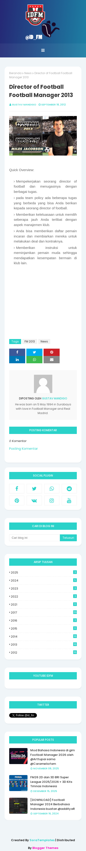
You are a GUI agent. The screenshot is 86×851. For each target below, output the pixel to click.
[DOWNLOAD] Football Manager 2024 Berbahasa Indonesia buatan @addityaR (52, 804)
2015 (44, 628)
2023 (44, 588)
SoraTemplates (42, 840)
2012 (44, 652)
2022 (44, 596)
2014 (44, 636)
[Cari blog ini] (34, 537)
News (28, 73)
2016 (44, 620)
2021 (44, 604)
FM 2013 (30, 341)
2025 (44, 572)
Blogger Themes (45, 848)
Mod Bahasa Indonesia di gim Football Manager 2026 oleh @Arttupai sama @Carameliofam (52, 757)
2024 (44, 580)
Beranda (15, 73)
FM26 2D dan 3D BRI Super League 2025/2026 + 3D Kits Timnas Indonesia (51, 781)
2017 (44, 612)
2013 (44, 644)
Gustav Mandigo (24, 104)
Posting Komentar (23, 448)
